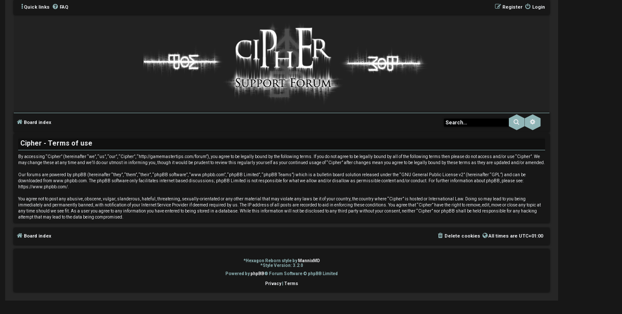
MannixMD (309, 260)
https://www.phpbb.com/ (43, 186)
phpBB (257, 273)
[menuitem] (60, 7)
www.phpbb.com (70, 180)
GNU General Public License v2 (432, 174)
